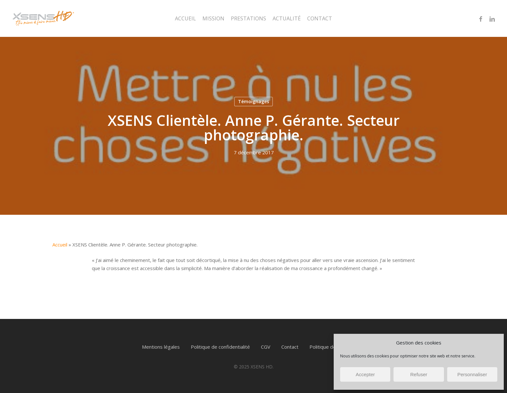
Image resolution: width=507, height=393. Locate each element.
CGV (265, 347)
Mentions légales (161, 347)
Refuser (418, 374)
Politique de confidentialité (220, 347)
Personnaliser (472, 374)
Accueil (59, 244)
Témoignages (253, 101)
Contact (289, 347)
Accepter (365, 374)
